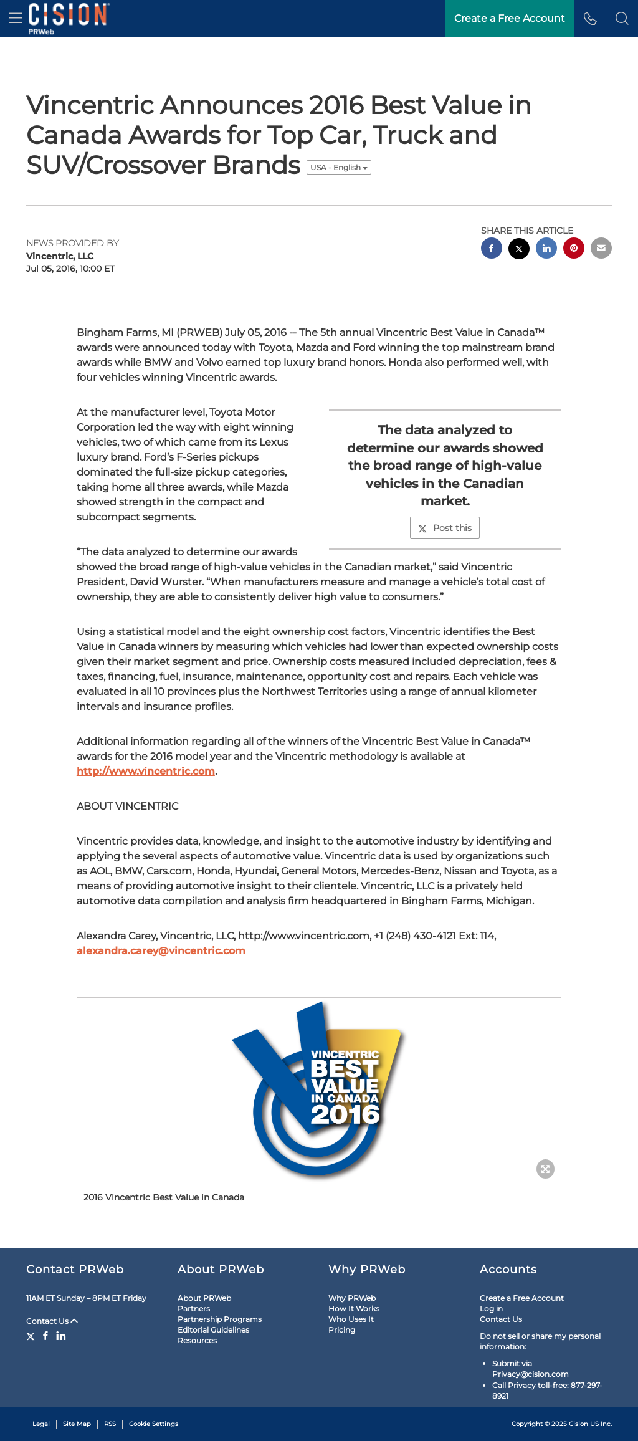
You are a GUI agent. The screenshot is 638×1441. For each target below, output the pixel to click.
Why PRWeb (352, 1298)
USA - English (339, 167)
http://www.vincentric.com (146, 771)
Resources (197, 1340)
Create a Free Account (522, 1298)
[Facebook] (45, 1335)
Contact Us (52, 1321)
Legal (41, 1424)
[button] (622, 18)
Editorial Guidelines (213, 1329)
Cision (578, 1424)
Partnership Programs (220, 1319)
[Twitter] (32, 1335)
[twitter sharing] (519, 250)
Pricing (341, 1329)
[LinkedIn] (61, 1335)
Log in (491, 1308)
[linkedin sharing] (546, 249)
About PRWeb (204, 1298)
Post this (445, 528)
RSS (110, 1424)
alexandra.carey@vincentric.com (161, 951)
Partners (194, 1308)
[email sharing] (601, 249)
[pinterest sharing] (573, 249)
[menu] (16, 18)
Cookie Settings (153, 1424)
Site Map (77, 1424)
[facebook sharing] (491, 249)
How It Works (353, 1308)
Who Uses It (351, 1319)
